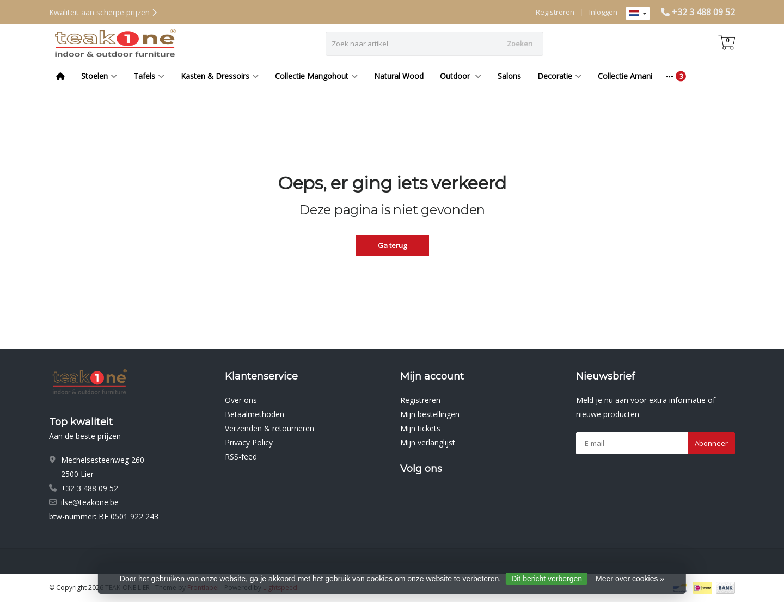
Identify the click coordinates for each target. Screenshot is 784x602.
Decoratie (559, 76)
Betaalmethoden (254, 414)
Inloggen (603, 12)
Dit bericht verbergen (546, 578)
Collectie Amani (625, 76)
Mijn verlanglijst (427, 442)
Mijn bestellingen (430, 414)
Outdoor (460, 76)
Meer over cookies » (630, 578)
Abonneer (711, 443)
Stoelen (99, 76)
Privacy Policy (249, 442)
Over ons (241, 400)
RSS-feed (241, 456)
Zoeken (519, 43)
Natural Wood (399, 76)
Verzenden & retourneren (269, 428)
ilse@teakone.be (90, 502)
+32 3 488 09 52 (703, 12)
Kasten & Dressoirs (220, 76)
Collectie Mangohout (316, 76)
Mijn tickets (420, 428)
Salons (509, 76)
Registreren (555, 12)
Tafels (148, 76)
